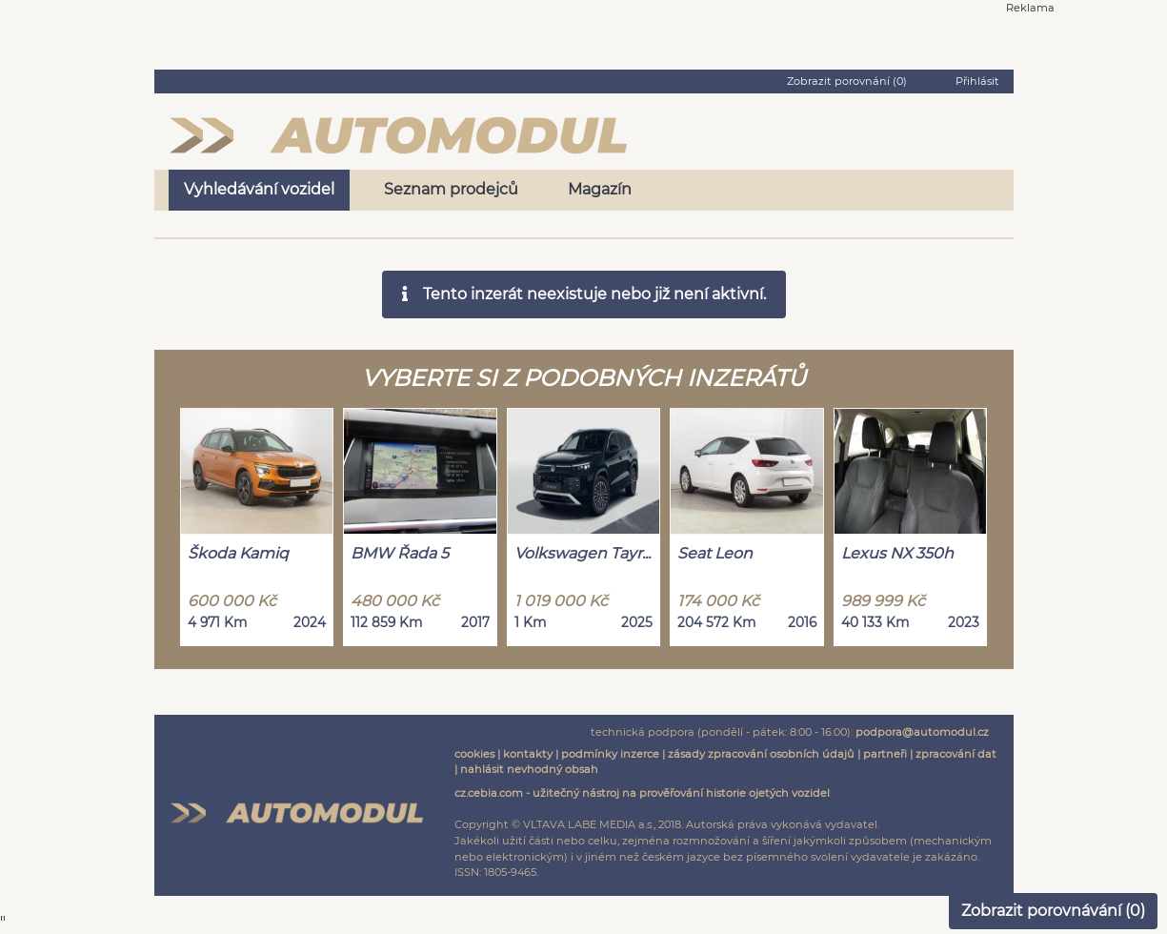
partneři (885, 754)
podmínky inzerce (610, 754)
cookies (474, 754)
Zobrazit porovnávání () (1053, 911)
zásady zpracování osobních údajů (761, 754)
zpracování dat (955, 754)
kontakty (528, 754)
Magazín (600, 189)
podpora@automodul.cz (922, 732)
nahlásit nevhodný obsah (529, 769)
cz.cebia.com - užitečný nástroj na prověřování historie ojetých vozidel (642, 793)
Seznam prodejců (451, 189)
